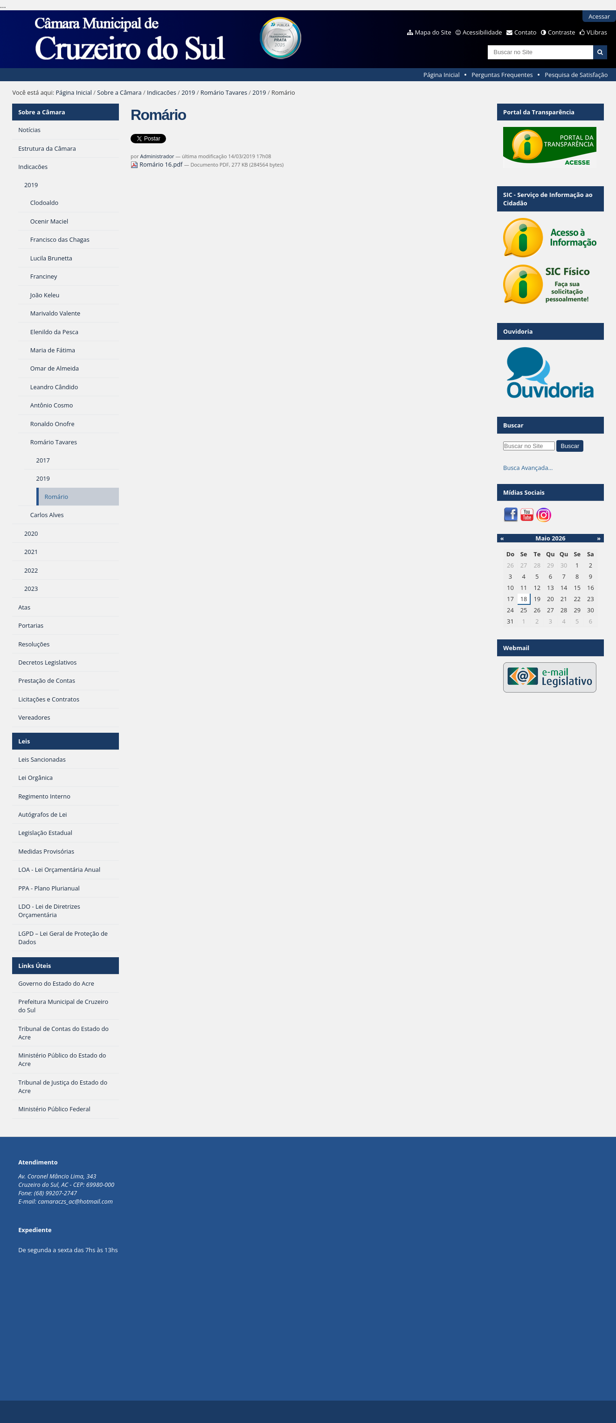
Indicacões (161, 92)
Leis (24, 741)
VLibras (597, 32)
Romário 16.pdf (157, 164)
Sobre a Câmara (119, 92)
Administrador (157, 156)
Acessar (599, 16)
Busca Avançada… (528, 467)
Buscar (513, 425)
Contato (525, 32)
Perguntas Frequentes (502, 74)
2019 (188, 92)
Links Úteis (34, 965)
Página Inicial (441, 74)
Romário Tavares (224, 92)
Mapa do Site (433, 32)
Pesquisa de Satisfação (576, 74)
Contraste (561, 32)
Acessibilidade (482, 32)
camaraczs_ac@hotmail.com (75, 1201)
